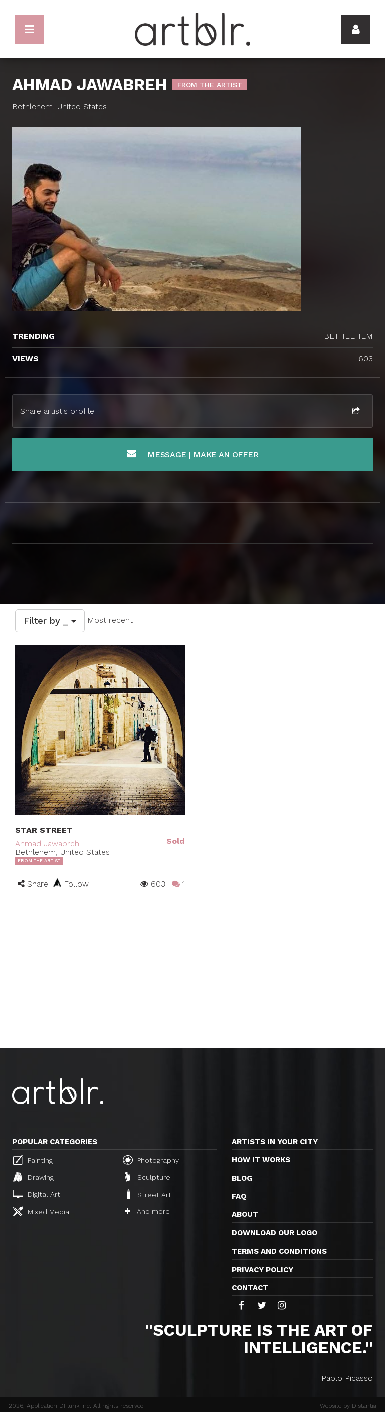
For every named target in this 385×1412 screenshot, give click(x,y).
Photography (151, 1160)
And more (147, 1211)
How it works (261, 1159)
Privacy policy (262, 1269)
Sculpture (147, 1177)
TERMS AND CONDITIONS (279, 1251)
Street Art (148, 1194)
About (245, 1214)
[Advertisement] (192, 973)
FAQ (239, 1196)
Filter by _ (50, 620)
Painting (33, 1160)
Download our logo (274, 1233)
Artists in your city (275, 1141)
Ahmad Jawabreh (47, 843)
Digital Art (36, 1194)
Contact (250, 1287)
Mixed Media (41, 1211)
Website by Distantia (348, 1405)
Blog (242, 1178)
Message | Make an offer (193, 454)
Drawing (33, 1177)
